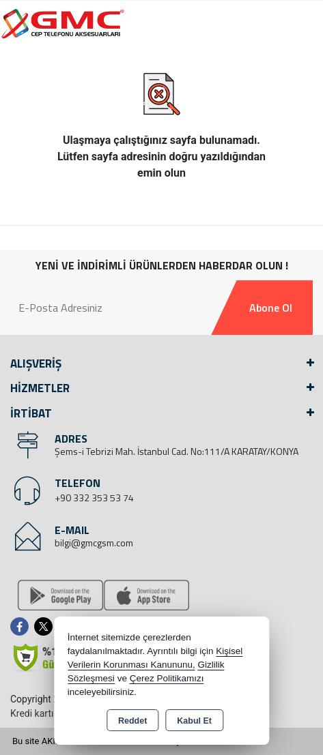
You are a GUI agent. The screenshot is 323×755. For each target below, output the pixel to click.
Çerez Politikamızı (167, 678)
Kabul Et (194, 721)
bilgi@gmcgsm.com (94, 542)
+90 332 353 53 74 (94, 497)
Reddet (132, 721)
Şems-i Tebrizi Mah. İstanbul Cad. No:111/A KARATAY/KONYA (176, 451)
